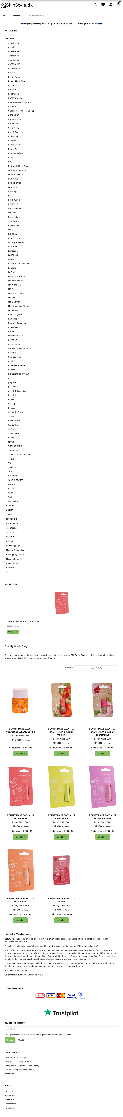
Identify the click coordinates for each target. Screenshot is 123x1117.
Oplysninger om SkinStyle (16, 1057)
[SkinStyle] (17, 5)
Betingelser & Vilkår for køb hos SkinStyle (23, 1065)
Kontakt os (9, 1073)
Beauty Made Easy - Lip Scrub (61, 900)
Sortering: (68, 667)
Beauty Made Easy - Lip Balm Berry (24, 621)
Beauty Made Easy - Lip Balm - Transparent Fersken (61, 732)
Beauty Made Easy (20, 735)
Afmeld (21, 1040)
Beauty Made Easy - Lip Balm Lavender (102, 817)
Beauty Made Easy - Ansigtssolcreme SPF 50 (20, 730)
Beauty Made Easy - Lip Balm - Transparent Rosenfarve (102, 732)
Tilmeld (10, 1040)
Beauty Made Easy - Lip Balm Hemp (61, 817)
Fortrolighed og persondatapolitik (19, 1069)
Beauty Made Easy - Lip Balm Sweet (20, 900)
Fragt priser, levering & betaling (18, 1061)
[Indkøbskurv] (119, 4)
